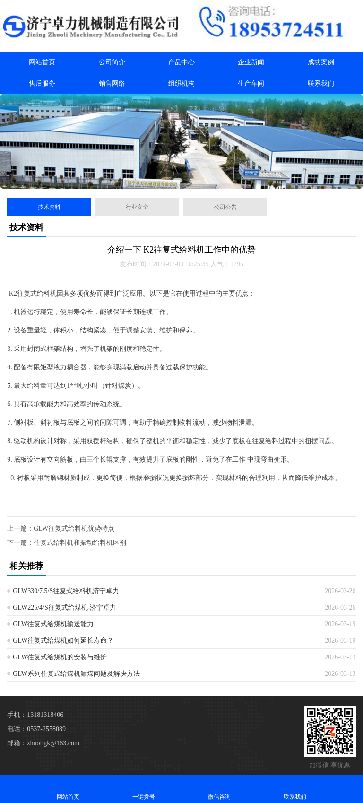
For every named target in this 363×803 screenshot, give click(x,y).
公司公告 (225, 207)
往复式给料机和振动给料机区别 (80, 542)
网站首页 (42, 62)
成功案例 (321, 62)
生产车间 (251, 83)
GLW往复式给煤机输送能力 (53, 624)
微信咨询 (219, 788)
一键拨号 (144, 788)
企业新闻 (251, 62)
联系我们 (321, 83)
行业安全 (137, 207)
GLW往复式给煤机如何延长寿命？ (63, 640)
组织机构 (181, 83)
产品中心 (181, 62)
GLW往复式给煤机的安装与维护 (60, 657)
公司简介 (112, 62)
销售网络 (112, 83)
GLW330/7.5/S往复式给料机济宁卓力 (66, 590)
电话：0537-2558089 (36, 729)
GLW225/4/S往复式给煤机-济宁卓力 (64, 607)
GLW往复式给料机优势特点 (74, 528)
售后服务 (42, 83)
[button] (177, 180)
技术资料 (49, 207)
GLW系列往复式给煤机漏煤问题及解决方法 (76, 673)
